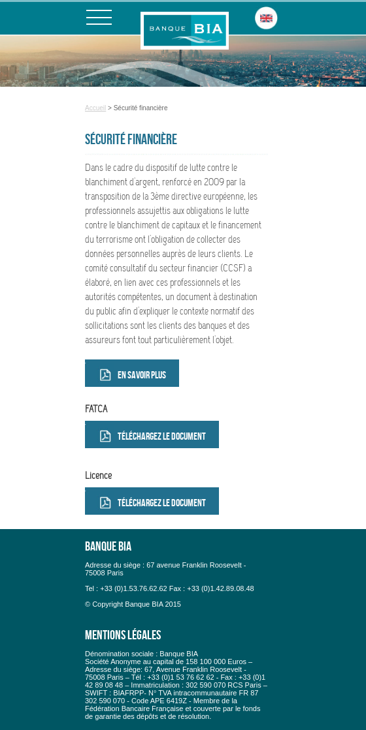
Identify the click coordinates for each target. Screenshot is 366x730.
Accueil (95, 108)
